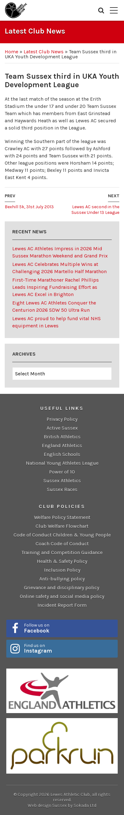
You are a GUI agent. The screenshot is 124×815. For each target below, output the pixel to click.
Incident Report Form (62, 605)
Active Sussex (62, 428)
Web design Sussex (47, 805)
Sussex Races (62, 489)
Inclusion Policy (62, 570)
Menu (114, 10)
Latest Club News (44, 52)
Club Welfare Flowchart (62, 526)
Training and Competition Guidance (62, 552)
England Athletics (62, 445)
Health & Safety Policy (62, 561)
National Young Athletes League (62, 463)
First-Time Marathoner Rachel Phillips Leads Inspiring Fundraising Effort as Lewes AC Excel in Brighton (55, 287)
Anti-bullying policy (62, 579)
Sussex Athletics (62, 481)
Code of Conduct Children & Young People (62, 535)
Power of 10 (62, 472)
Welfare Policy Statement (62, 517)
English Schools (62, 454)
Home (11, 52)
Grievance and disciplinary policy (62, 587)
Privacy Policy (62, 419)
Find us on (69, 648)
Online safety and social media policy (62, 596)
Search (101, 10)
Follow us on (69, 628)
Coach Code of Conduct (62, 544)
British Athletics (62, 437)
